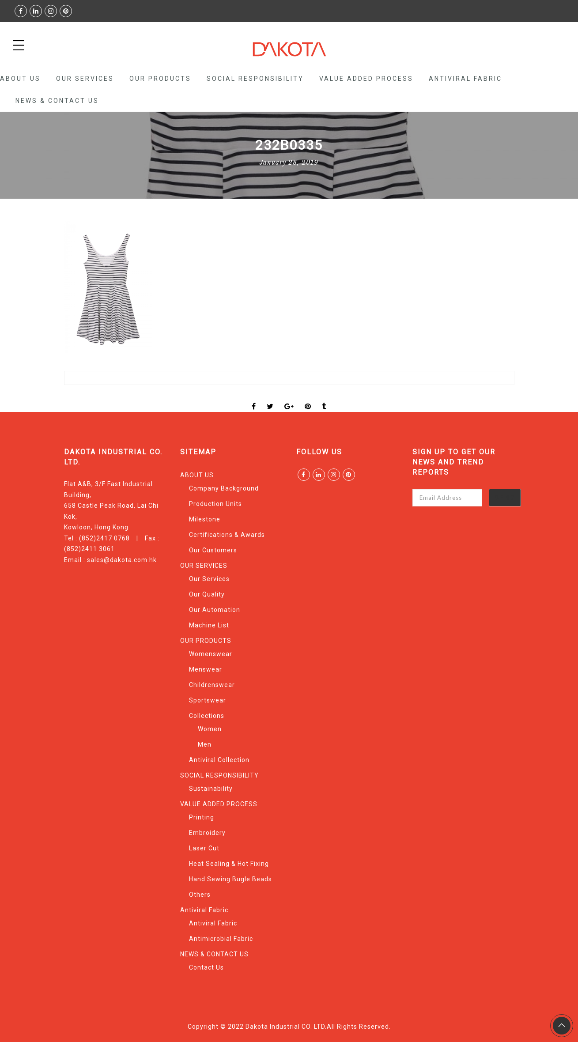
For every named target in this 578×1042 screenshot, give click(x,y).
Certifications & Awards (227, 534)
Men (205, 744)
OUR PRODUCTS (160, 78)
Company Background (224, 488)
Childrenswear (212, 684)
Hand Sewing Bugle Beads (230, 879)
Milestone (204, 519)
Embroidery (207, 832)
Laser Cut (204, 848)
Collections (206, 715)
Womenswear (210, 653)
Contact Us (206, 967)
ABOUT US (20, 78)
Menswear (205, 669)
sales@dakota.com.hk (122, 559)
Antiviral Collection (219, 759)
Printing (201, 817)
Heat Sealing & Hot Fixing (229, 863)
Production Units (215, 503)
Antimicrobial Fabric (221, 938)
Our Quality (207, 594)
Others (200, 894)
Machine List (209, 625)
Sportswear (207, 700)
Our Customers (213, 550)
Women (210, 728)
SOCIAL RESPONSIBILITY (255, 78)
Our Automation (214, 609)
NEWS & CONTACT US (57, 100)
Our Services (209, 578)
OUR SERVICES (85, 78)
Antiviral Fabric (465, 78)
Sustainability (211, 788)
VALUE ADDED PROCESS (366, 78)
